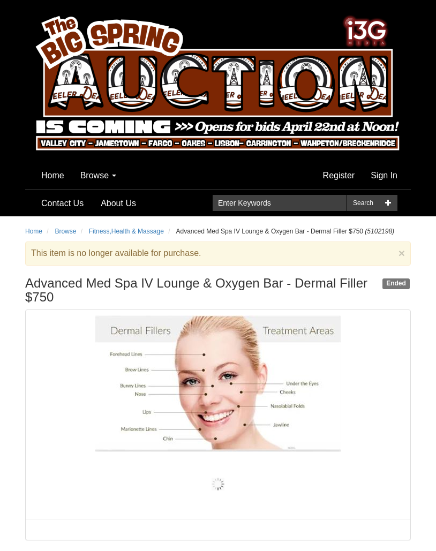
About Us (118, 203)
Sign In (384, 175)
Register (339, 175)
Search (363, 203)
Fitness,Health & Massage (126, 231)
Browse (98, 175)
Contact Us (62, 203)
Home (52, 175)
